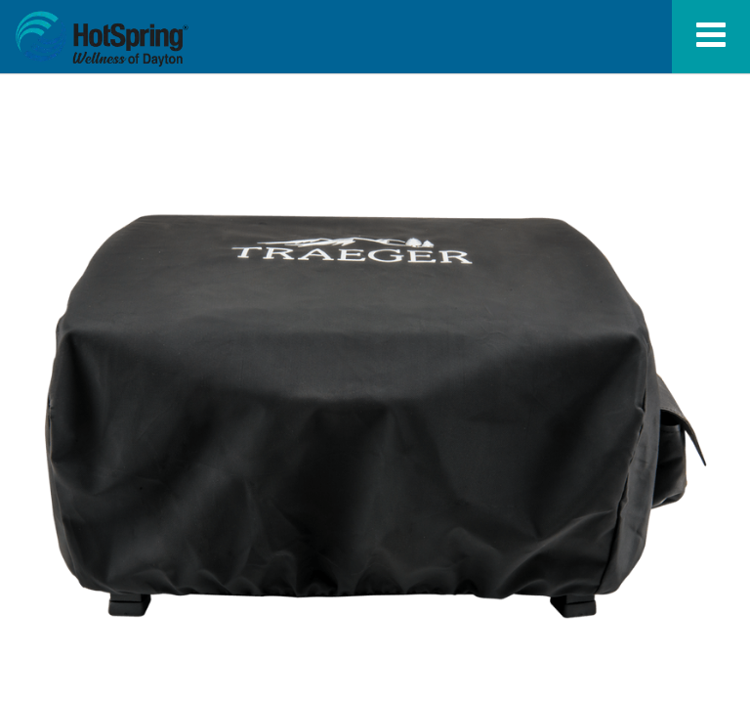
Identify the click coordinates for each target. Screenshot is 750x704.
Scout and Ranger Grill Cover (101, 39)
